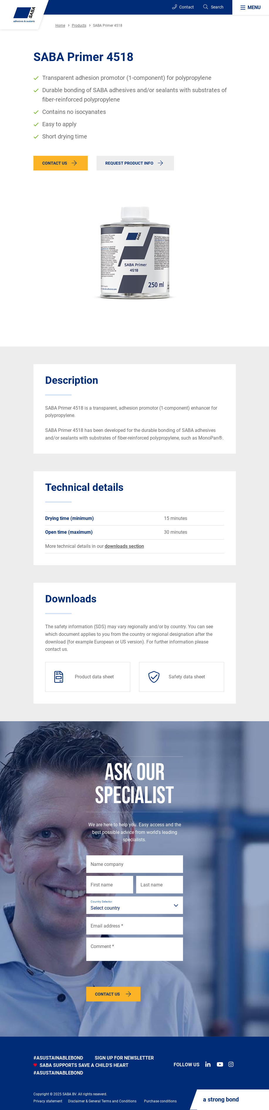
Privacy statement (47, 1101)
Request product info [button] (129, 163)
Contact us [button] (54, 163)
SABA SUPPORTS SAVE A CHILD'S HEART (80, 1065)
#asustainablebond (58, 1058)
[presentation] (130, 975)
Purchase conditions (160, 1101)
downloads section (124, 546)
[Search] (213, 7)
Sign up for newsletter (124, 1058)
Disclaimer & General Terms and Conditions (102, 1101)
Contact (183, 6)
